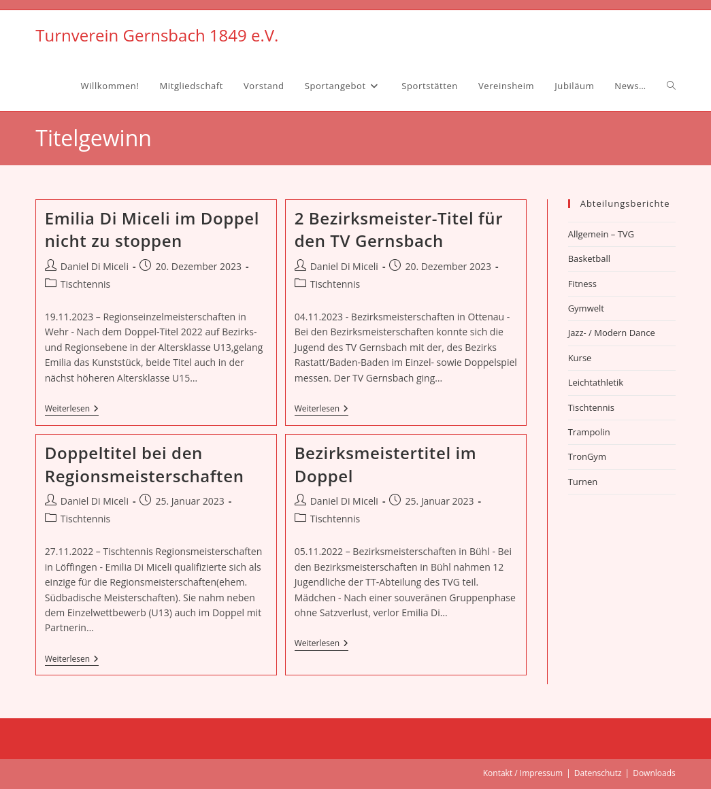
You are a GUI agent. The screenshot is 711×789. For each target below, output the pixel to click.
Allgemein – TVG (601, 234)
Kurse (580, 358)
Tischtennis (85, 284)
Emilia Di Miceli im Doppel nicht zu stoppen (152, 229)
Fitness (582, 284)
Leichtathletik (595, 382)
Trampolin (589, 432)
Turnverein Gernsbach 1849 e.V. (156, 35)
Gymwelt (586, 308)
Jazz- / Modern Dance (611, 332)
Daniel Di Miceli (95, 266)
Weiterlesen (72, 410)
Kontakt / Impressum (523, 773)
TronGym (587, 456)
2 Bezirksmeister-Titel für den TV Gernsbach (399, 229)
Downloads (654, 773)
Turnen (583, 481)
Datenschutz (598, 773)
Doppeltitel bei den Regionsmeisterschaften (144, 464)
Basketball (589, 258)
